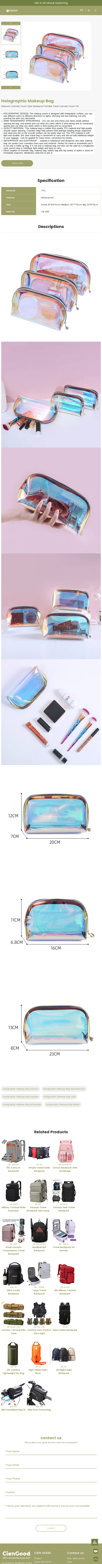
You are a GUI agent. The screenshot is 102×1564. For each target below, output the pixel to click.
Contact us (75, 1474)
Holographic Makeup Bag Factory (20, 1088)
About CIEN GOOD (42, 1482)
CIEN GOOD (42, 1474)
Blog (3, 1517)
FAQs (69, 1482)
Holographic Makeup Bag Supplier (21, 1096)
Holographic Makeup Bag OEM (59, 1096)
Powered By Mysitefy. (90, 1558)
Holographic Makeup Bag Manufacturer (64, 1088)
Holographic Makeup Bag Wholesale (22, 1104)
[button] (10, 23)
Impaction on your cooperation (49, 1486)
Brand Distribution (14, 1511)
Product (38, 1479)
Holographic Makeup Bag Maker (63, 1104)
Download (38, 1489)
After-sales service (76, 1479)
